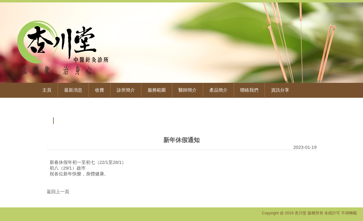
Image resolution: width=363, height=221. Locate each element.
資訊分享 (280, 90)
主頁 (46, 90)
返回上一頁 (58, 191)
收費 (99, 90)
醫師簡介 (187, 90)
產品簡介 (218, 90)
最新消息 (73, 90)
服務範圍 (157, 90)
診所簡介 (126, 90)
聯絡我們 (249, 90)
